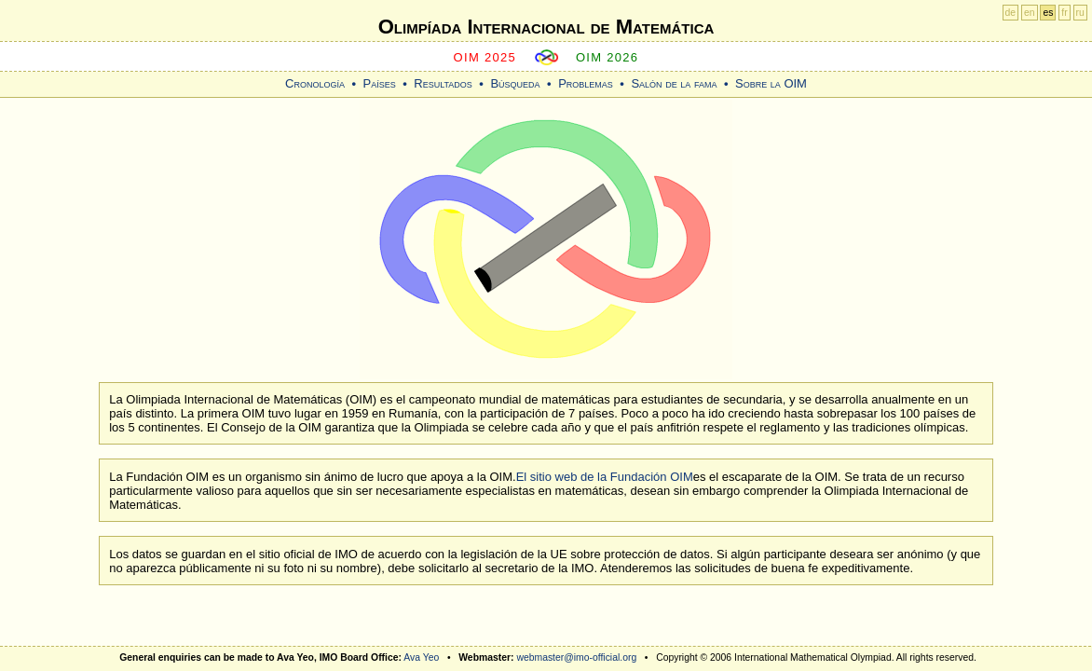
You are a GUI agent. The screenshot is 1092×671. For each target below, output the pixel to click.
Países (379, 83)
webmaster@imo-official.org (576, 657)
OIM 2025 (485, 57)
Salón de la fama (674, 83)
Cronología (315, 83)
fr (1064, 12)
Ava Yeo (421, 657)
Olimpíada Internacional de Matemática (546, 26)
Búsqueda (514, 83)
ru (1080, 12)
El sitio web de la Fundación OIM (604, 477)
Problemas (585, 83)
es (1048, 12)
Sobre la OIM (771, 83)
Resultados (443, 83)
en (1029, 12)
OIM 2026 (607, 57)
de (1011, 12)
